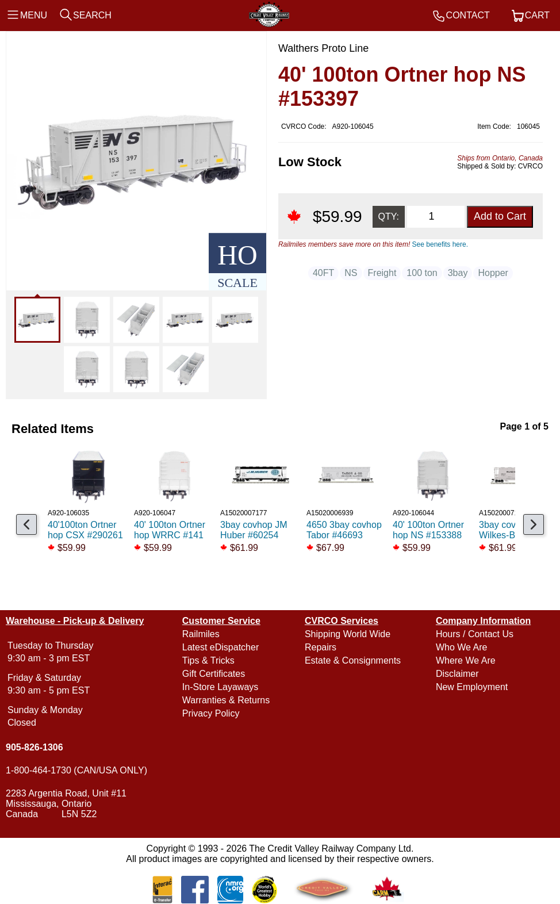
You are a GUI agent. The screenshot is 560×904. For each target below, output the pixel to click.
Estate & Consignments (353, 660)
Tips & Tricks (208, 660)
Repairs (320, 647)
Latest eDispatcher (220, 647)
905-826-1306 (34, 747)
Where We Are (466, 660)
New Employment (472, 687)
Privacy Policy (211, 713)
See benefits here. (440, 244)
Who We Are (462, 647)
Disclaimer (457, 674)
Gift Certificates (213, 674)
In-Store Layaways (220, 687)
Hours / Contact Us (474, 634)
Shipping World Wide (347, 634)
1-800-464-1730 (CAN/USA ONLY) (76, 770)
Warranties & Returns (226, 700)
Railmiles (201, 634)
